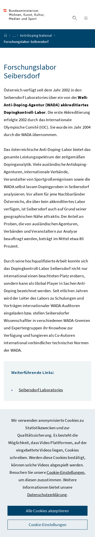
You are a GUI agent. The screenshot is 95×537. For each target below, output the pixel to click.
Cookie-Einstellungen (66, 472)
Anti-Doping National (36, 35)
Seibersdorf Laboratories (41, 390)
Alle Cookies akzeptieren (47, 510)
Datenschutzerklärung (47, 494)
